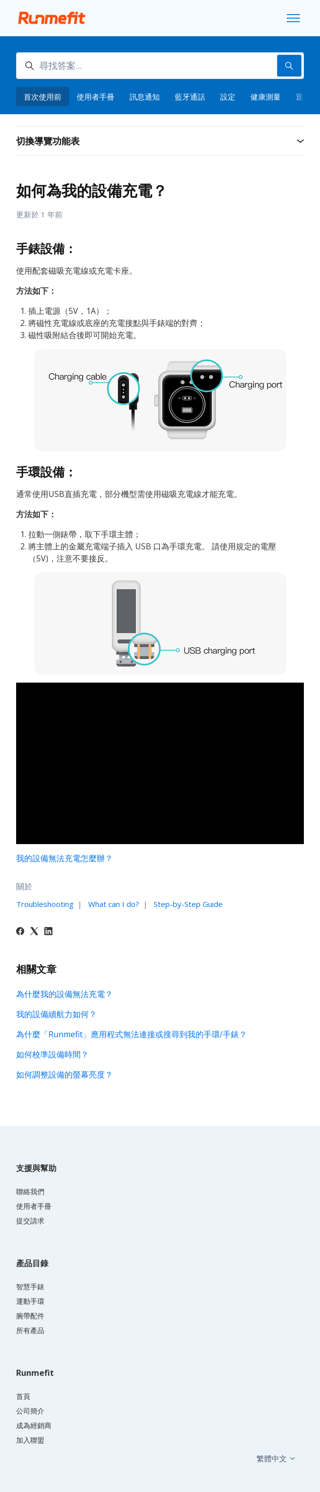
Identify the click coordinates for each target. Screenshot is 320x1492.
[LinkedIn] (48, 932)
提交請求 (30, 1220)
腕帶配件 (30, 1315)
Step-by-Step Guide (188, 904)
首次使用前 (42, 97)
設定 (227, 97)
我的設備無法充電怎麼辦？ (64, 858)
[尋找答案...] (160, 65)
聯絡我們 (30, 1191)
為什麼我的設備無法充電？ (64, 994)
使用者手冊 (95, 97)
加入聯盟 (30, 1440)
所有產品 (30, 1330)
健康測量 (265, 97)
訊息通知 (145, 97)
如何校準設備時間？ (52, 1054)
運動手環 (30, 1301)
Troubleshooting (45, 904)
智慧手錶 (30, 1286)
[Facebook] (20, 932)
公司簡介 (30, 1411)
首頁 (23, 1396)
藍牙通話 (190, 97)
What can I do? (113, 904)
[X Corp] (34, 932)
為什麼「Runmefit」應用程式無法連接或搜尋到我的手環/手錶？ (131, 1034)
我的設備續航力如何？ (56, 1014)
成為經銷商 (33, 1425)
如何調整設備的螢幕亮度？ (64, 1074)
